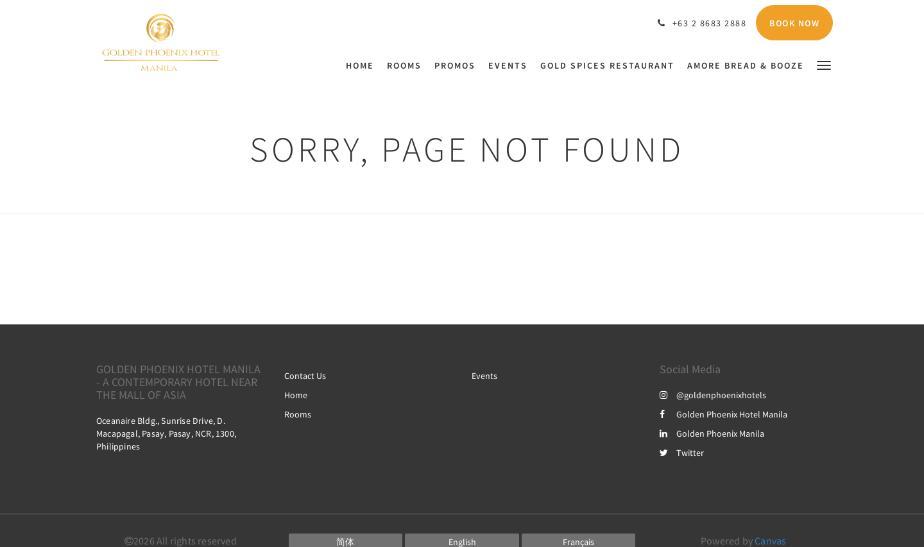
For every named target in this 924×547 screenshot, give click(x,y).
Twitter (682, 453)
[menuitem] (363, 65)
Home (295, 395)
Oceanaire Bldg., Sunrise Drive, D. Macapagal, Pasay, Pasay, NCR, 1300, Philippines (166, 433)
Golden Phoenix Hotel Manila (723, 414)
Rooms (297, 414)
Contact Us (305, 376)
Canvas (770, 540)
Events (484, 376)
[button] (823, 64)
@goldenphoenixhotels (713, 395)
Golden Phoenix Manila (712, 433)
